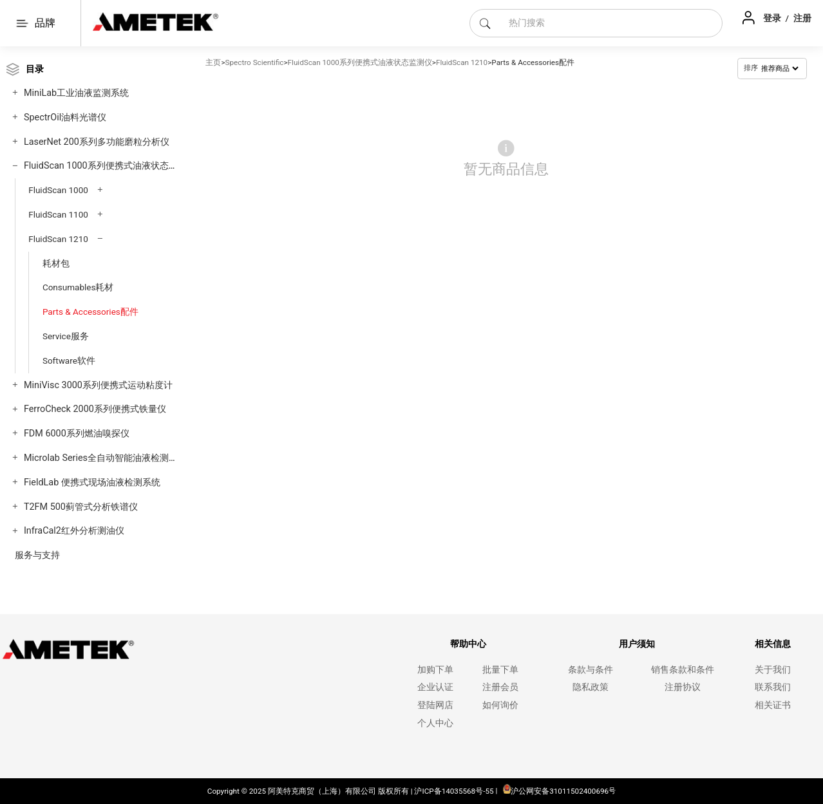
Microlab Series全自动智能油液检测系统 (105, 458)
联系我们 (773, 687)
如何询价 (500, 705)
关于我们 (773, 669)
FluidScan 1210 (58, 239)
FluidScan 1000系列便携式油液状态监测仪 (110, 165)
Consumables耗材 (78, 287)
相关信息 (773, 644)
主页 (213, 62)
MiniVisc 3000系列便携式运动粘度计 (98, 385)
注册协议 (683, 687)
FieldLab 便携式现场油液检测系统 (92, 482)
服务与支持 (37, 555)
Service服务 (66, 336)
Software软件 (69, 360)
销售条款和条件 (682, 669)
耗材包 (56, 263)
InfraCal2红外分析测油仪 (74, 530)
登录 (773, 18)
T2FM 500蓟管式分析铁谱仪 (81, 506)
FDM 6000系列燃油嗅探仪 (76, 433)
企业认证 (435, 687)
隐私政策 (590, 687)
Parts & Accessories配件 (90, 311)
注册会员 (500, 687)
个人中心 (435, 723)
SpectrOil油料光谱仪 (65, 117)
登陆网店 (435, 705)
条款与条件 (590, 669)
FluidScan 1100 (58, 214)
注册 (802, 18)
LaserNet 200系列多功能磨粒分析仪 (96, 141)
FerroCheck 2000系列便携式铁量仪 (95, 409)
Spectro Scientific (254, 62)
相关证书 (773, 705)
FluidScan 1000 (58, 190)
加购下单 (435, 669)
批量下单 (500, 669)
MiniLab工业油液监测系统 (76, 93)
